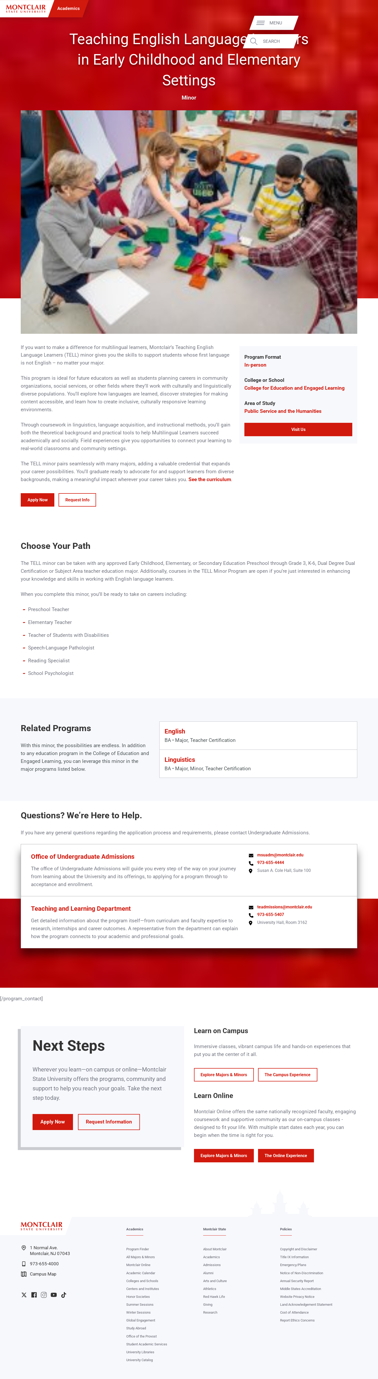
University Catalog (139, 1360)
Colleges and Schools (142, 1281)
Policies (286, 1229)
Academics (68, 8)
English (175, 731)
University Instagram (44, 1295)
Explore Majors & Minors (224, 1074)
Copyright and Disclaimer (298, 1249)
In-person (255, 365)
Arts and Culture (215, 1281)
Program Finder (137, 1249)
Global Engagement (140, 1320)
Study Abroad (136, 1328)
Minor (189, 98)
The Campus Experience (288, 1074)
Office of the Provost (141, 1336)
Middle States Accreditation (300, 1289)
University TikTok (64, 1295)
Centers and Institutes (142, 1289)
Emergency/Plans (293, 1265)
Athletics (209, 1289)
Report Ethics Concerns (297, 1320)
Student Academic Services (146, 1344)
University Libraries (140, 1352)
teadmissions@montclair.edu (284, 906)
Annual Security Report (297, 1281)
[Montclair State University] (26, 9)
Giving (207, 1305)
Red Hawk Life (214, 1297)
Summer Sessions (140, 1305)
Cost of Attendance (294, 1312)
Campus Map (38, 1274)
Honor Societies (138, 1297)
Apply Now (38, 499)
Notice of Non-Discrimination (301, 1273)
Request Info (77, 499)
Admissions (212, 1265)
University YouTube (54, 1295)
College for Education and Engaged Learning (294, 388)
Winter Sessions (138, 1312)
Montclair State (214, 1229)
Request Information (109, 1122)
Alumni (208, 1273)
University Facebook (34, 1295)
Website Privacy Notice (297, 1297)
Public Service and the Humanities (283, 411)
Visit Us (298, 429)
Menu (361, 22)
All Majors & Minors (140, 1257)
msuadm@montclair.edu (280, 854)
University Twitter (24, 1295)
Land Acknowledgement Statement (306, 1305)
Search (356, 41)
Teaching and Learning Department (81, 908)
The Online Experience (286, 1155)
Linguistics (180, 759)
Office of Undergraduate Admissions (82, 856)
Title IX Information (294, 1257)
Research (210, 1312)
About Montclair (215, 1249)
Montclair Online (138, 1265)
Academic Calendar (140, 1273)
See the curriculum (209, 479)
